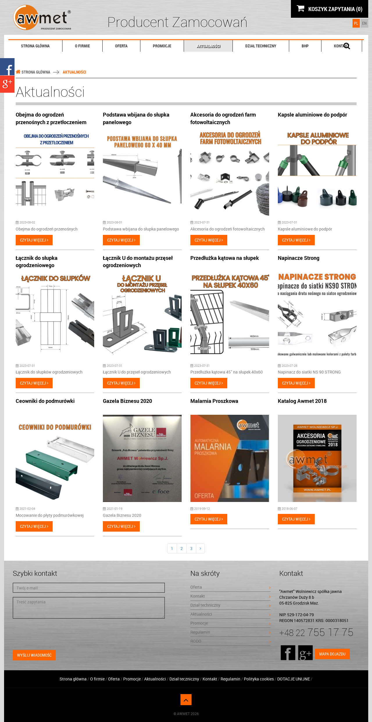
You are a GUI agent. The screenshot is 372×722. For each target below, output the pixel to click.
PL (356, 23)
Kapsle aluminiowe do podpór (312, 114)
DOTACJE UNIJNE (294, 679)
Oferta (121, 46)
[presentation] (57, 634)
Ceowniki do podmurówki (45, 400)
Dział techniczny (260, 46)
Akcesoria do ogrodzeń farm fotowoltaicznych (223, 118)
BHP (305, 46)
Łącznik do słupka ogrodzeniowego (37, 261)
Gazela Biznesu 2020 (127, 400)
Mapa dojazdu (332, 654)
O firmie (82, 46)
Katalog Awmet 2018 (302, 400)
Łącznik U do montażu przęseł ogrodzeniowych (138, 261)
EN (364, 23)
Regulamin (230, 632)
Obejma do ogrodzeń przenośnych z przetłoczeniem (51, 118)
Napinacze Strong (298, 257)
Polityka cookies (259, 679)
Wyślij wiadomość (34, 655)
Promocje (162, 46)
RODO (230, 641)
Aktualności (208, 46)
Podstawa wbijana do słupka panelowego (136, 118)
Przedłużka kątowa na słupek (224, 257)
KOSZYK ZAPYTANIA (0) (329, 8)
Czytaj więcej (34, 240)
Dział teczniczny (184, 679)
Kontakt (230, 596)
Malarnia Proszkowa (214, 400)
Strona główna (35, 46)
